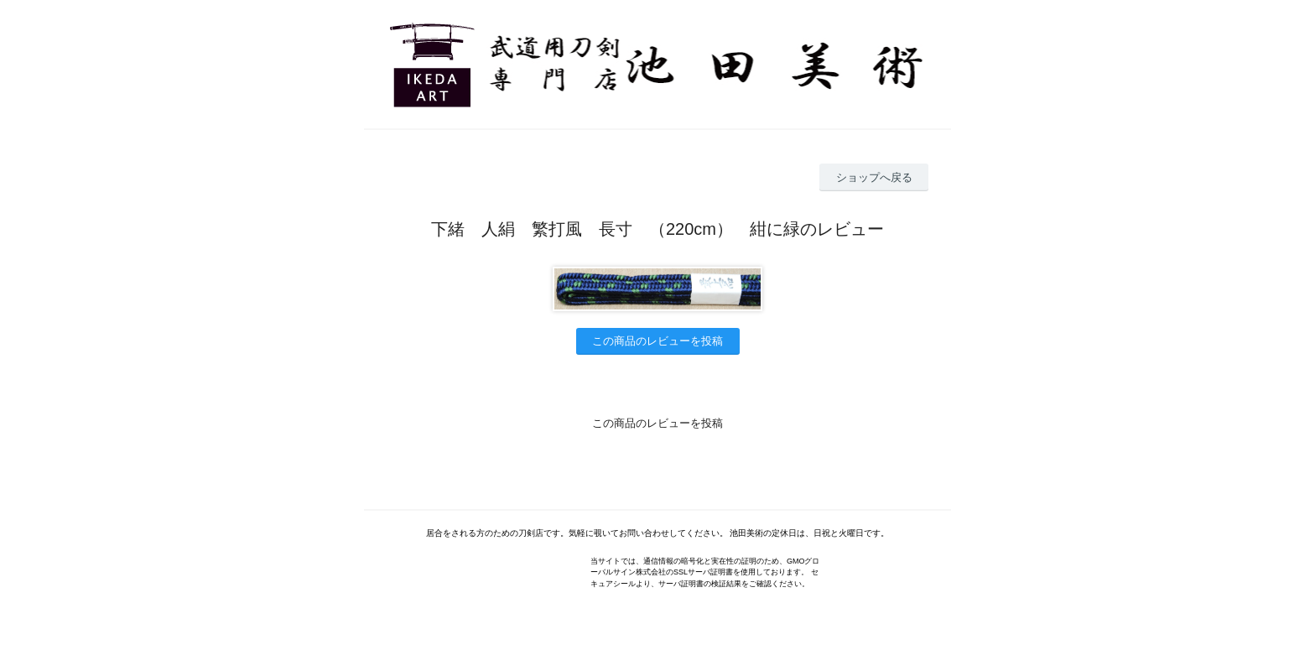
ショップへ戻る (874, 177)
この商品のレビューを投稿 (657, 341)
